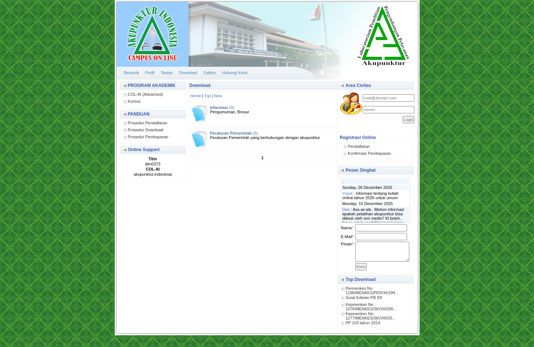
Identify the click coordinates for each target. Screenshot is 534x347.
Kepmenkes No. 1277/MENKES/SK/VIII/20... (370, 315)
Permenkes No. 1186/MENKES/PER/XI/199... (371, 290)
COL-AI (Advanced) (145, 94)
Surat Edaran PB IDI (363, 297)
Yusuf (347, 193)
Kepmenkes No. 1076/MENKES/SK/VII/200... (370, 306)
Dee (346, 209)
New (218, 96)
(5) (234, 133)
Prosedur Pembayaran (148, 137)
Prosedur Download (146, 130)
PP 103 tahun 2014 (362, 323)
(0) (222, 107)
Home (195, 96)
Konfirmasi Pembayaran (369, 153)
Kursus (134, 101)
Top (207, 96)
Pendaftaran (359, 146)
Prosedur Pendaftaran (148, 123)
